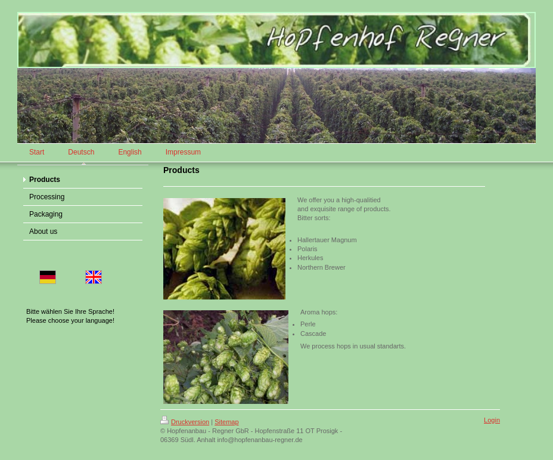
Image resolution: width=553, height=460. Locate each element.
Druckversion (184, 421)
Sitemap (226, 421)
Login (492, 420)
